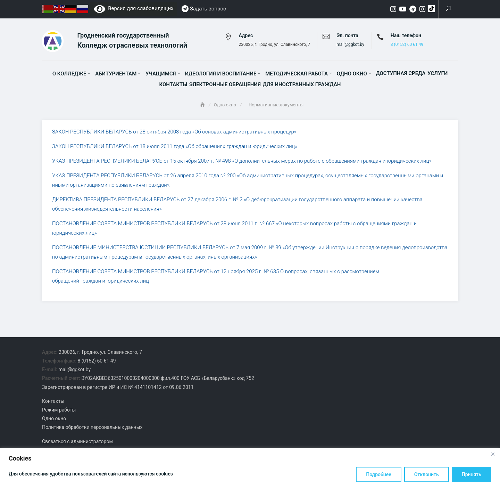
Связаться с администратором (77, 443)
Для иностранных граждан (302, 85)
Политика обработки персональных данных (92, 429)
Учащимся (160, 75)
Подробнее (378, 474)
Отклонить (426, 474)
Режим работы (59, 411)
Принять (471, 474)
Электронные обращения (225, 85)
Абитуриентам (115, 75)
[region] (250, 468)
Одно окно (352, 75)
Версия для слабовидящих (134, 8)
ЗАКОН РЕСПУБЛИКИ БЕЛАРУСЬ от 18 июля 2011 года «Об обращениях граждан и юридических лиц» (174, 148)
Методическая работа (296, 75)
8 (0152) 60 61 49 (407, 45)
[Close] (493, 454)
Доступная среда (400, 74)
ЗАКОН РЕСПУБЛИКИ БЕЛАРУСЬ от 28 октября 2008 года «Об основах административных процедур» (174, 133)
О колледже (69, 75)
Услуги (437, 74)
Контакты (173, 85)
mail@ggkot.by (350, 45)
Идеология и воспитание (220, 75)
